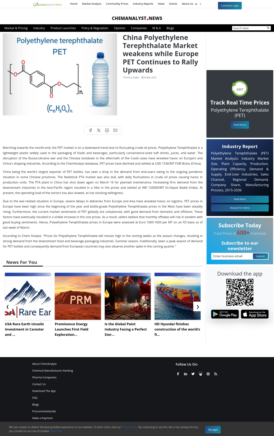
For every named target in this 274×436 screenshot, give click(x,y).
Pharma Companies (44, 377)
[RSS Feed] (216, 373)
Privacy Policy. (130, 427)
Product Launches (63, 28)
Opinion (119, 28)
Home (74, 3)
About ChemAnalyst (44, 364)
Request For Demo (240, 207)
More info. (56, 431)
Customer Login (230, 5)
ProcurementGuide (44, 411)
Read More (240, 124)
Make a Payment (42, 418)
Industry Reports (143, 3)
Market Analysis (92, 3)
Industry (39, 28)
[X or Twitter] (193, 373)
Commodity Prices (117, 3)
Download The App (44, 391)
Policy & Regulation (95, 28)
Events (173, 3)
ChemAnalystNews (137, 18)
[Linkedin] (185, 373)
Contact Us (39, 384)
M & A (156, 28)
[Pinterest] (208, 373)
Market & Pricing (16, 28)
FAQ (34, 397)
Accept (213, 430)
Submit (260, 256)
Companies (139, 28)
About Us (190, 4)
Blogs (170, 28)
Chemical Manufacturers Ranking (52, 370)
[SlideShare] (200, 373)
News (161, 3)
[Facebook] (178, 373)
